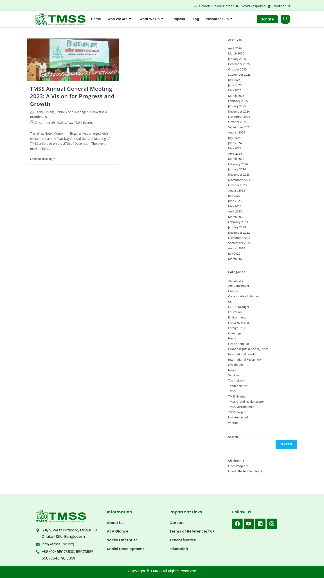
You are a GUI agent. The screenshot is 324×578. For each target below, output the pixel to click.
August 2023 (236, 190)
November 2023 (239, 180)
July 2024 (234, 138)
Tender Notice (237, 386)
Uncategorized (238, 417)
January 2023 (237, 227)
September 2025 (239, 74)
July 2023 (234, 196)
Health (232, 338)
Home (96, 19)
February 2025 (238, 101)
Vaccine (233, 423)
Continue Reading (42, 159)
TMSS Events (83, 122)
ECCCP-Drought (238, 307)
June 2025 (235, 85)
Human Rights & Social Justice (248, 349)
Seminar (233, 375)
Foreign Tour (236, 328)
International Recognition (245, 359)
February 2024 (238, 164)
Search (233, 437)
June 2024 (235, 143)
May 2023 (234, 206)
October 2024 (237, 122)
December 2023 (239, 174)
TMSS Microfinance (241, 407)
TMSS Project (237, 412)
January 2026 (237, 59)
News (232, 370)
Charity (233, 291)
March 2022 (236, 259)
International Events (241, 354)
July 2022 (234, 253)
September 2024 (239, 127)
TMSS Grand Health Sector (246, 402)
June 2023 (235, 201)
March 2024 (236, 159)
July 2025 (234, 80)
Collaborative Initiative (243, 296)
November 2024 (239, 117)
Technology (236, 380)
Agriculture (235, 280)
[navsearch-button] (285, 19)
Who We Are (119, 19)
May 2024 (234, 148)
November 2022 (239, 238)
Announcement (238, 286)
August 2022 (236, 248)
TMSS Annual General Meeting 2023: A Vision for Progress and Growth (72, 96)
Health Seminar (238, 344)
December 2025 (239, 64)
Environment (237, 317)
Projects (178, 19)
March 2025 (236, 96)
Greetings (234, 333)
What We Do (152, 19)
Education (235, 312)
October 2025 (237, 69)
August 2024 (236, 132)
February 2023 (238, 222)
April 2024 (235, 153)
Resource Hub (219, 19)
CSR (230, 302)
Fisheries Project (239, 323)
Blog (195, 19)
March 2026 (236, 53)
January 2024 (237, 169)
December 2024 (239, 111)
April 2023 (235, 211)
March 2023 (236, 217)
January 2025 (237, 106)
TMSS (232, 391)
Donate (266, 19)
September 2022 (239, 243)
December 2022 (239, 232)
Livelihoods (235, 365)
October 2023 (237, 185)
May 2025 (234, 90)
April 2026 (235, 48)
